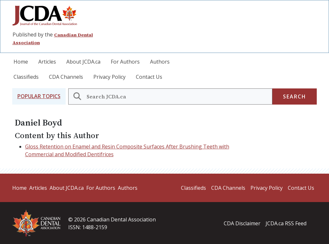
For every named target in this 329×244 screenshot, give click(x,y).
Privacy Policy (109, 76)
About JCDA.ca (83, 61)
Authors (160, 61)
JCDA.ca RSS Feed (286, 223)
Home (21, 61)
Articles (47, 61)
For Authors (125, 61)
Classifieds (26, 76)
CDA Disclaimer (242, 223)
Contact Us (149, 76)
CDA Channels (66, 76)
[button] (39, 96)
